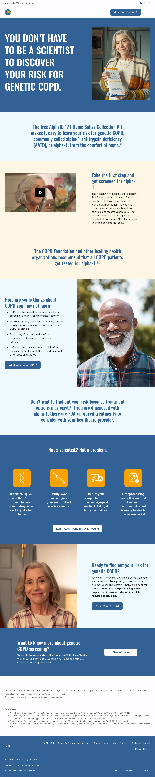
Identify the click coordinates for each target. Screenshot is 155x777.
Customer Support (140, 743)
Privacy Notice (142, 749)
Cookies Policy (100, 743)
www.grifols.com (31, 765)
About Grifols (120, 743)
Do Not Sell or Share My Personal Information (66, 743)
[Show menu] (146, 12)
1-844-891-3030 (12, 765)
